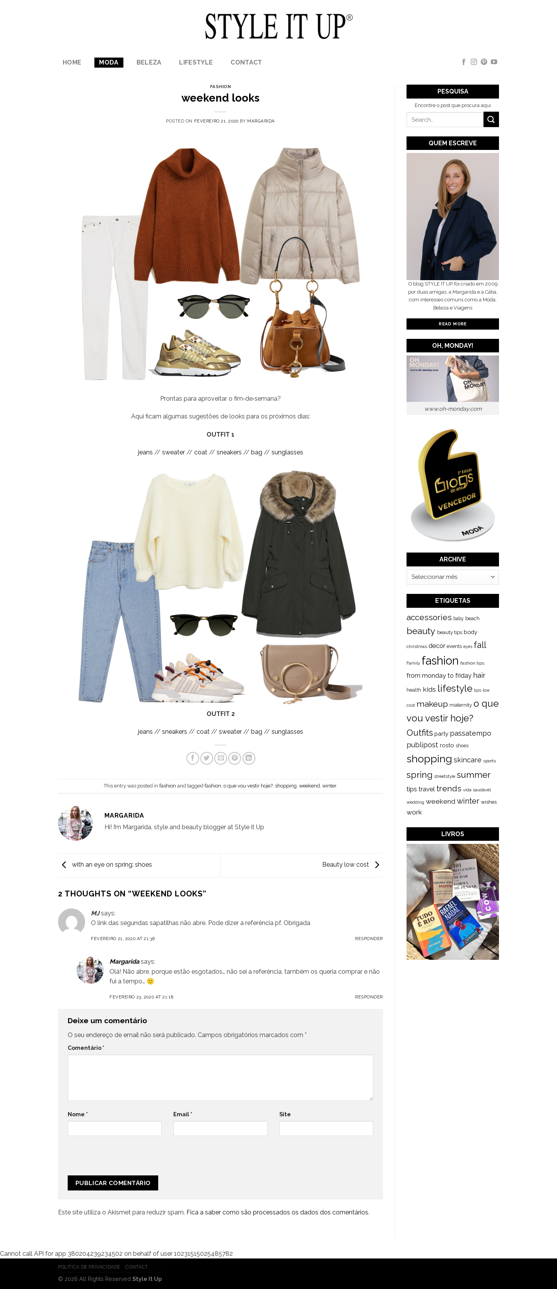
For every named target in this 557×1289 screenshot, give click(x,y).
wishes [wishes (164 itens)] (489, 802)
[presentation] (119, 1158)
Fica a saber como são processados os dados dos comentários (277, 1212)
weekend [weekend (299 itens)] (440, 801)
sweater (173, 452)
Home (72, 62)
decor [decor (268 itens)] (437, 646)
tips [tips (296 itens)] (412, 789)
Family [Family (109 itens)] (413, 663)
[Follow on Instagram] (474, 62)
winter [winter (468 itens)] (468, 801)
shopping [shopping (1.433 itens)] (429, 759)
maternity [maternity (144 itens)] (460, 705)
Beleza (149, 62)
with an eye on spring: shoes (105, 865)
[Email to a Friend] (220, 758)
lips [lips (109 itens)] (477, 690)
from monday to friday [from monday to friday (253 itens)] (439, 675)
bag (256, 452)
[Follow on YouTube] (494, 62)
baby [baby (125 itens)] (458, 618)
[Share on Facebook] (192, 758)
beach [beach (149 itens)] (472, 618)
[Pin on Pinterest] (234, 758)
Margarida (261, 121)
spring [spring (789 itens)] (419, 774)
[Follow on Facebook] (464, 62)
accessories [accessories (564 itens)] (429, 617)
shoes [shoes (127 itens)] (462, 745)
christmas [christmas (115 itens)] (417, 646)
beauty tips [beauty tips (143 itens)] (449, 632)
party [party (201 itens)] (441, 733)
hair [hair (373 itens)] (479, 675)
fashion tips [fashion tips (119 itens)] (472, 663)
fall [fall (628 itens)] (480, 645)
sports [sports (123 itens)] (489, 761)
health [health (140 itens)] (414, 690)
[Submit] (491, 119)
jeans (145, 452)
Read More (452, 324)
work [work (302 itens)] (414, 812)
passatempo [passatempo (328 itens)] (470, 733)
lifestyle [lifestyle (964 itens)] (454, 688)
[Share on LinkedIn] (249, 758)
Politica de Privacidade (89, 1267)
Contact (246, 62)
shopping (286, 786)
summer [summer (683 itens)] (473, 775)
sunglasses (287, 452)
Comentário (86, 1047)
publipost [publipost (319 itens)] (422, 745)
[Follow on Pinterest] (484, 62)
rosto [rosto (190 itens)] (447, 745)
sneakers (229, 452)
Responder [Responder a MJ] (369, 938)
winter (329, 786)
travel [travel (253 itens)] (427, 789)
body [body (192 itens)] (470, 632)
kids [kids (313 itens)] (429, 689)
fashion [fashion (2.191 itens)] (440, 660)
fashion (220, 86)
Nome (78, 1114)
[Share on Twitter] (206, 758)
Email (182, 1114)
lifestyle (196, 62)
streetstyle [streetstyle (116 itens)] (444, 776)
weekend (309, 786)
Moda (108, 62)
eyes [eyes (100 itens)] (467, 646)
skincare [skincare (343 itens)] (468, 760)
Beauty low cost (352, 865)
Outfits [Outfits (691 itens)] (420, 733)
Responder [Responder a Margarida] (369, 997)
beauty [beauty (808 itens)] (421, 631)
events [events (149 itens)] (454, 646)
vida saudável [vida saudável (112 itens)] (477, 789)
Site (285, 1114)
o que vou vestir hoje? (248, 786)
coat (200, 452)
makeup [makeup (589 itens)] (432, 704)
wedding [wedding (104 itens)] (415, 802)
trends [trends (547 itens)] (448, 788)
